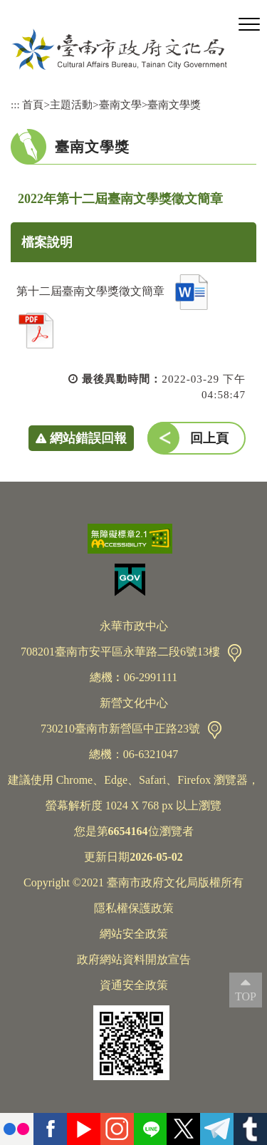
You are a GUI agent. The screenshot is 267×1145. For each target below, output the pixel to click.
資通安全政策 (134, 985)
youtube (83, 1129)
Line (150, 1129)
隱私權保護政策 (134, 908)
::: (15, 104)
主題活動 (71, 104)
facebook (50, 1129)
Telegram (217, 1129)
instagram (117, 1129)
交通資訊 (234, 653)
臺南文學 (120, 104)
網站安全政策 (134, 934)
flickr (16, 1129)
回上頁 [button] (209, 438)
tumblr (250, 1129)
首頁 (32, 104)
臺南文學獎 (174, 104)
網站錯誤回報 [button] (88, 438)
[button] (249, 25)
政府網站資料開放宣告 (134, 959)
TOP (245, 996)
